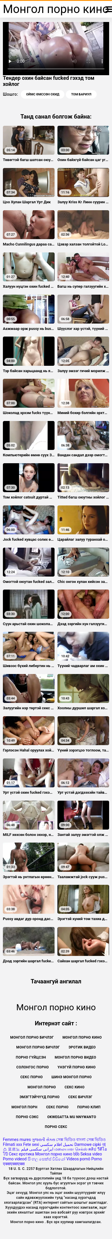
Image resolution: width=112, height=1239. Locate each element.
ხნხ (76, 1154)
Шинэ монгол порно (71, 1077)
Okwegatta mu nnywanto (71, 1117)
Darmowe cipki (87, 1144)
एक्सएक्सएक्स (14, 1164)
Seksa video (91, 1154)
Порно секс (56, 1127)
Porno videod (15, 1159)
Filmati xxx (12, 1144)
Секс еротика (21, 1154)
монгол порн (25, 1107)
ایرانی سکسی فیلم (37, 1149)
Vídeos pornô (78, 1159)
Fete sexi (31, 1144)
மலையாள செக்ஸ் (70, 1149)
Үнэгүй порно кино (76, 1067)
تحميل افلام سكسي (56, 1144)
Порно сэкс (27, 1117)
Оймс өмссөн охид (42, 94)
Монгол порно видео (75, 1057)
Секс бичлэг (80, 1097)
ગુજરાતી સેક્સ (43, 1139)
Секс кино (75, 1087)
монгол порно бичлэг (32, 1037)
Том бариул (81, 94)
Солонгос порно (32, 1067)
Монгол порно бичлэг (38, 1047)
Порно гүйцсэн (31, 1057)
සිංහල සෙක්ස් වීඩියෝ (47, 1159)
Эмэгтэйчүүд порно (40, 1097)
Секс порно (31, 1077)
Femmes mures (17, 1139)
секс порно (57, 1107)
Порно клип (88, 1107)
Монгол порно (41, 1087)
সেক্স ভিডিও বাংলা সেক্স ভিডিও (81, 1139)
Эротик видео (82, 1047)
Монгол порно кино (82, 1037)
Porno (96, 1159)
